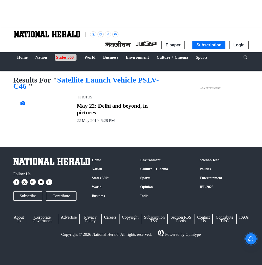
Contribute (61, 196)
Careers (110, 217)
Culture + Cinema (154, 169)
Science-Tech (209, 160)
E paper (173, 45)
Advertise (69, 217)
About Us (19, 219)
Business (98, 196)
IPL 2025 (206, 187)
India (144, 196)
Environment (150, 160)
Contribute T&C (224, 219)
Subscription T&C (154, 219)
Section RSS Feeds (181, 219)
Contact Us (203, 219)
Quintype (192, 234)
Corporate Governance (42, 219)
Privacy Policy (90, 219)
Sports (145, 178)
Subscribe (28, 196)
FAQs (244, 217)
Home (96, 160)
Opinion (146, 187)
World (97, 187)
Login (239, 45)
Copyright (130, 217)
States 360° (100, 178)
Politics (205, 169)
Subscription (209, 45)
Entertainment (211, 178)
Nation (97, 169)
